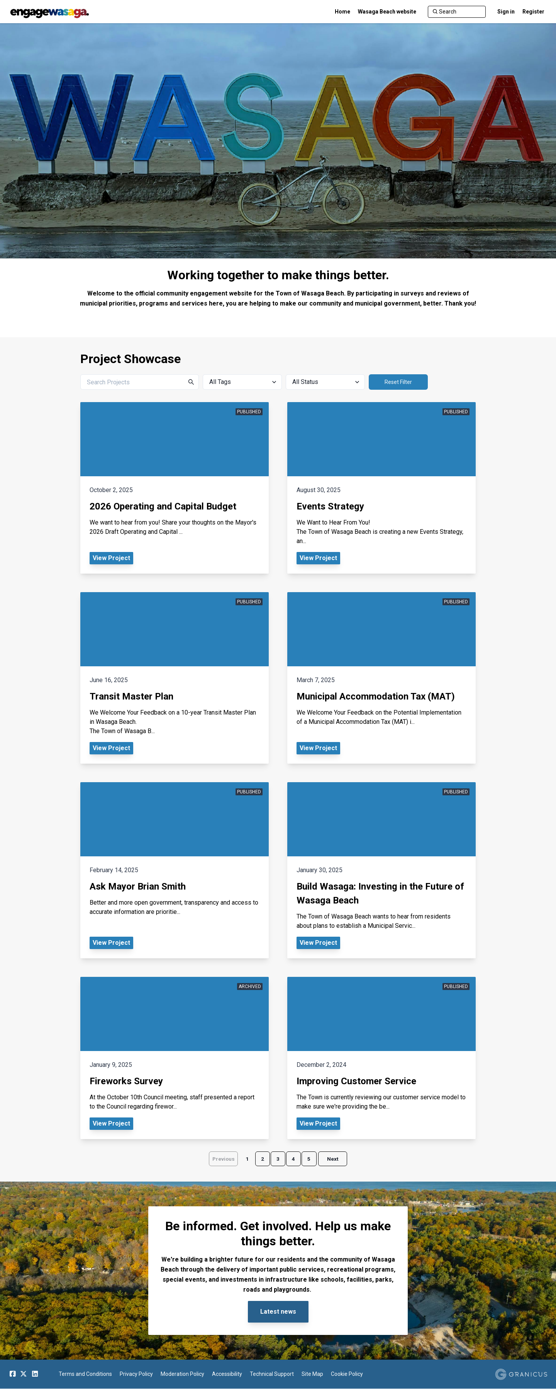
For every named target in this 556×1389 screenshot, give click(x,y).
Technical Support (272, 1375)
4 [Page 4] (294, 1159)
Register (533, 11)
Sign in (506, 11)
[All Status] (325, 382)
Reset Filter (398, 382)
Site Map (312, 1375)
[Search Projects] (139, 382)
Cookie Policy (347, 1375)
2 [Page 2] (261, 1159)
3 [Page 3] (278, 1159)
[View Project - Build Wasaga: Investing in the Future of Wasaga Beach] (381, 870)
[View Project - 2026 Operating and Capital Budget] (174, 488)
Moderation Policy (182, 1375)
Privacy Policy (136, 1375)
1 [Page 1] (245, 1159)
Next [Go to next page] (335, 1159)
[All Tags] (242, 382)
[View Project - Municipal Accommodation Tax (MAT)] (381, 678)
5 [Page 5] (310, 1159)
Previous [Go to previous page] (220, 1159)
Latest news (278, 1312)
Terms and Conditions (85, 1375)
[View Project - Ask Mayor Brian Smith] (174, 870)
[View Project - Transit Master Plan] (174, 678)
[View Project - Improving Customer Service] (381, 1058)
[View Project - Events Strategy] (381, 488)
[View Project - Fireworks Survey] (174, 1058)
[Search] (457, 12)
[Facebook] (12, 1374)
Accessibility (227, 1375)
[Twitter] (23, 1374)
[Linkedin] (34, 1374)
